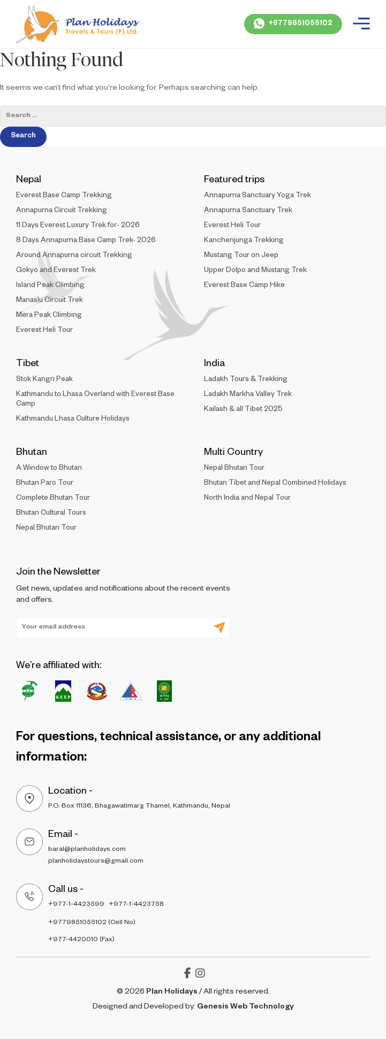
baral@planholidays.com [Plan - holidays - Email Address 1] (87, 850)
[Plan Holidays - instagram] (200, 976)
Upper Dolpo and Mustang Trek (255, 271)
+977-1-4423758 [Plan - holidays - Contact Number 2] (136, 905)
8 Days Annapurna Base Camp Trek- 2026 (86, 241)
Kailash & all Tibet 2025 (243, 410)
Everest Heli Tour (44, 331)
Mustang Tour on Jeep (241, 256)
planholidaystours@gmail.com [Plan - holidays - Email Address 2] (95, 861)
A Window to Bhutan (49, 469)
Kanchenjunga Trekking (244, 241)
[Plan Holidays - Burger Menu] (361, 24)
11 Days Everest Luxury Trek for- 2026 (78, 226)
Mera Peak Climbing (49, 316)
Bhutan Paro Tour (44, 484)
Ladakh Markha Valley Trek (248, 395)
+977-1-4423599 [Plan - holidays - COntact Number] (76, 905)
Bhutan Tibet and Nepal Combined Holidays (275, 484)
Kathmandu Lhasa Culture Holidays (73, 420)
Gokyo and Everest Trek (56, 271)
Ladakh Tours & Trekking (245, 380)
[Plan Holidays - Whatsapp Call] (293, 24)
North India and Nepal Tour (247, 499)
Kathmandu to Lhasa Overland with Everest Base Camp (95, 400)
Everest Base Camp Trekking (64, 196)
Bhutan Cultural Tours (51, 514)
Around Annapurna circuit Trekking (74, 256)
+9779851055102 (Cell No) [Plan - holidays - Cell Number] (91, 923)
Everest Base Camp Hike (244, 286)
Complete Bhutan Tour (53, 499)
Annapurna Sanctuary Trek (248, 211)
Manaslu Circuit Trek (49, 301)
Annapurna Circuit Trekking (61, 211)
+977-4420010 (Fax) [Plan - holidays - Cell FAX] (81, 940)
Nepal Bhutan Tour (46, 529)
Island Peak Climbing (50, 286)
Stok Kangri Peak (44, 380)
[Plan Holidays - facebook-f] (187, 976)
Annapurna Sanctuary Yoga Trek (257, 196)
